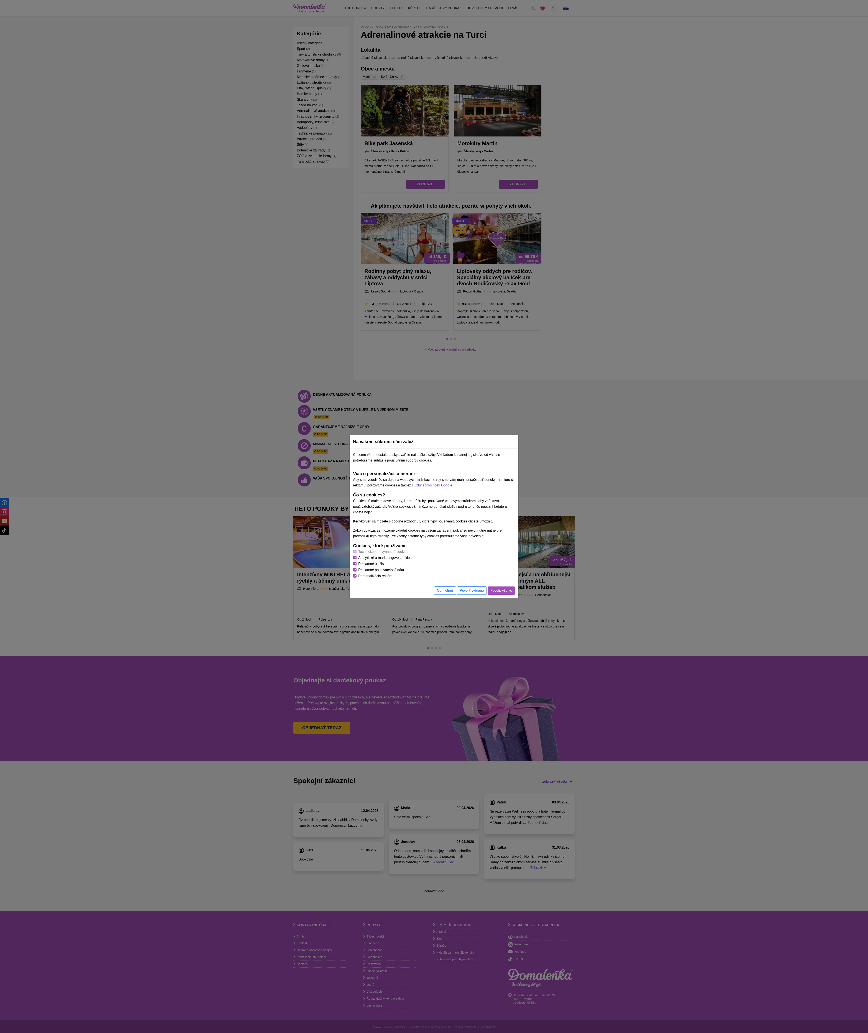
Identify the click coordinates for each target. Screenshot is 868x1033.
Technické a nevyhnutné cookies (383, 551)
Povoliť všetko (501, 590)
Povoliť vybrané (472, 590)
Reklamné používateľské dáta (381, 570)
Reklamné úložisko (372, 564)
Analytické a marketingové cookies (384, 558)
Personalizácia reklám (375, 576)
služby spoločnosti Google (432, 485)
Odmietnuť (445, 590)
